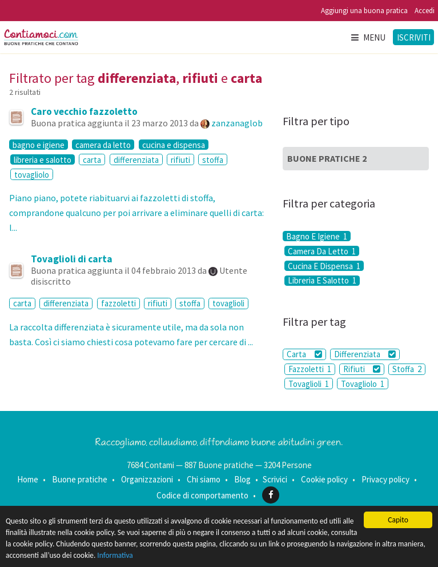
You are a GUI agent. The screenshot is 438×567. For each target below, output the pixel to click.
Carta (304, 354)
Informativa (146, 557)
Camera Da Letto (322, 251)
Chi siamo (203, 479)
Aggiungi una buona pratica (364, 10)
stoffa (212, 159)
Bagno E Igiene (316, 236)
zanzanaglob (237, 123)
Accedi (425, 10)
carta (92, 159)
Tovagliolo (362, 383)
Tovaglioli (308, 383)
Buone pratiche (79, 479)
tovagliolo (31, 174)
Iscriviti (414, 37)
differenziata (136, 159)
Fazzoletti (309, 369)
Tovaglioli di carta (71, 259)
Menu (367, 37)
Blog (242, 479)
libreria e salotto (42, 159)
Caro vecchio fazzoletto (84, 111)
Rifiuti (361, 369)
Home (27, 479)
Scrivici (275, 479)
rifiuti (180, 159)
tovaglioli (228, 303)
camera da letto (103, 144)
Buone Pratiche (327, 158)
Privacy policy (385, 479)
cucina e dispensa (173, 144)
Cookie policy (324, 479)
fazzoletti (118, 303)
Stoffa (406, 369)
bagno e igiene (39, 144)
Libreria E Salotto (322, 280)
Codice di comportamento (202, 494)
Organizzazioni (147, 479)
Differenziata (365, 354)
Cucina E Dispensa (324, 266)
